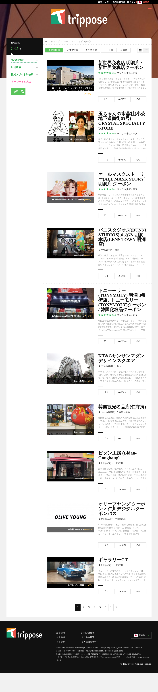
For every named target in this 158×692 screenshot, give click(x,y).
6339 (122, 507)
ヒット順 (108, 50)
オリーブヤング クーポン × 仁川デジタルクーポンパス (122, 527)
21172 (122, 456)
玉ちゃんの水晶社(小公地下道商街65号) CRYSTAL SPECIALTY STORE (122, 121)
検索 (16, 91)
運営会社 (60, 651)
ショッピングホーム (60, 41)
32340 (122, 354)
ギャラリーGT (113, 578)
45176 (122, 221)
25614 (122, 405)
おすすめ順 (73, 50)
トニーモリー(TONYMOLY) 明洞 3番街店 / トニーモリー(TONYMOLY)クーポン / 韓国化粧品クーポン (121, 309)
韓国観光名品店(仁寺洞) (119, 422)
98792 (122, 99)
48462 (122, 160)
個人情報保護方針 (90, 661)
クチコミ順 (91, 50)
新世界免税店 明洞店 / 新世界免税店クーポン (121, 65)
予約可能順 (54, 50)
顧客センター (104, 2)
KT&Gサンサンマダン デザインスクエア (122, 371)
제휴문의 (60, 656)
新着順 (123, 50)
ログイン (131, 2)
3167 (122, 610)
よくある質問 (87, 656)
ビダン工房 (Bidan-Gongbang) (118, 473)
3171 (122, 564)
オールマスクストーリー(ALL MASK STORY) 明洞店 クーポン (122, 182)
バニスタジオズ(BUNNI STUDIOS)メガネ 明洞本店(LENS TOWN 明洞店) (120, 243)
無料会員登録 (118, 2)
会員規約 (60, 661)
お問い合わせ (87, 651)
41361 (122, 283)
